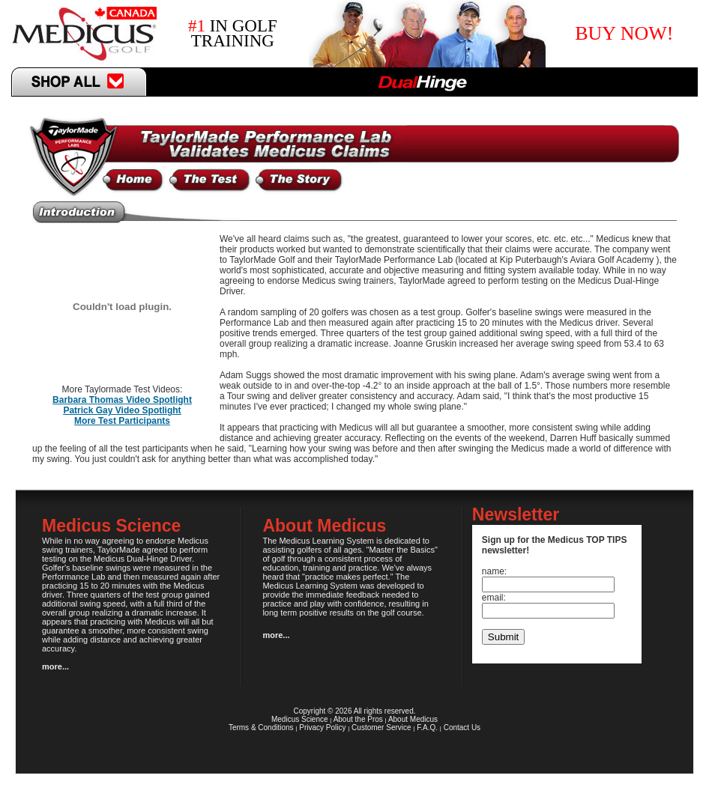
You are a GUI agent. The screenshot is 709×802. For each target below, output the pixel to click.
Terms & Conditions (261, 727)
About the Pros (358, 719)
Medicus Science (299, 719)
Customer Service (381, 727)
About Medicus (413, 719)
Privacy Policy (322, 727)
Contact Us (462, 727)
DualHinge (422, 81)
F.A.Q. (427, 727)
